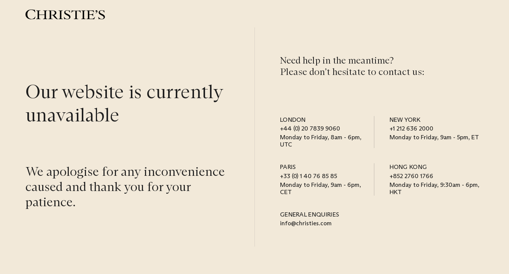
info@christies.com (306, 223)
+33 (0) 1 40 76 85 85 (308, 176)
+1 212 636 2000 (411, 128)
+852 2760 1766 (411, 176)
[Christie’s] (65, 14)
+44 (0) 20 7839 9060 (310, 128)
